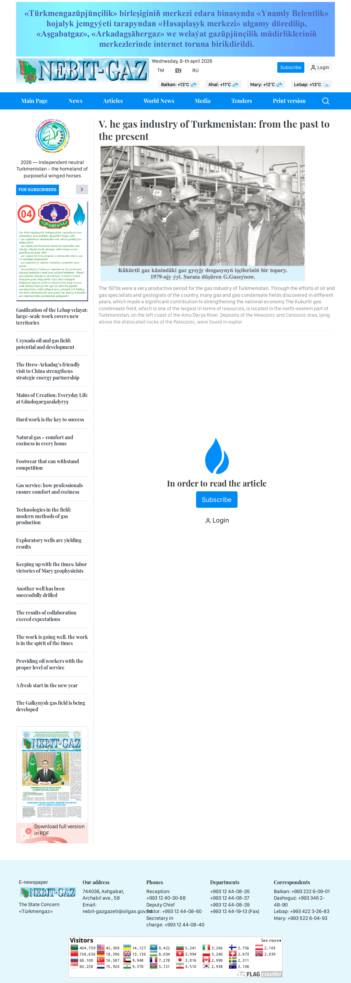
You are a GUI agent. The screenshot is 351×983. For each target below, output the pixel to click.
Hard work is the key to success (50, 419)
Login (319, 68)
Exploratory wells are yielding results (49, 543)
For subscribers (38, 189)
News (75, 100)
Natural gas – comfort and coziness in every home (44, 440)
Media (202, 100)
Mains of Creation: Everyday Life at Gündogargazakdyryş (52, 398)
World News (159, 100)
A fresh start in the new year (47, 685)
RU (195, 70)
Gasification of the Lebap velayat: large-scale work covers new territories (52, 316)
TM (160, 70)
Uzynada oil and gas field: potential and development (45, 343)
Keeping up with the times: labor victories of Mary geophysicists (51, 567)
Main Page (34, 100)
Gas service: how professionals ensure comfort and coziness (49, 488)
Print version (289, 100)
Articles (113, 100)
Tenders (241, 100)
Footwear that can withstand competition (47, 464)
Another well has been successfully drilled (40, 591)
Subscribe (290, 67)
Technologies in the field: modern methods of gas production (43, 516)
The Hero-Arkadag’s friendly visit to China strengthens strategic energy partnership (48, 371)
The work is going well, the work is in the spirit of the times (52, 640)
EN (178, 70)
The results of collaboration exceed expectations (46, 615)
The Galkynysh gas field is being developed (50, 706)
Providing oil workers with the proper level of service (49, 664)
